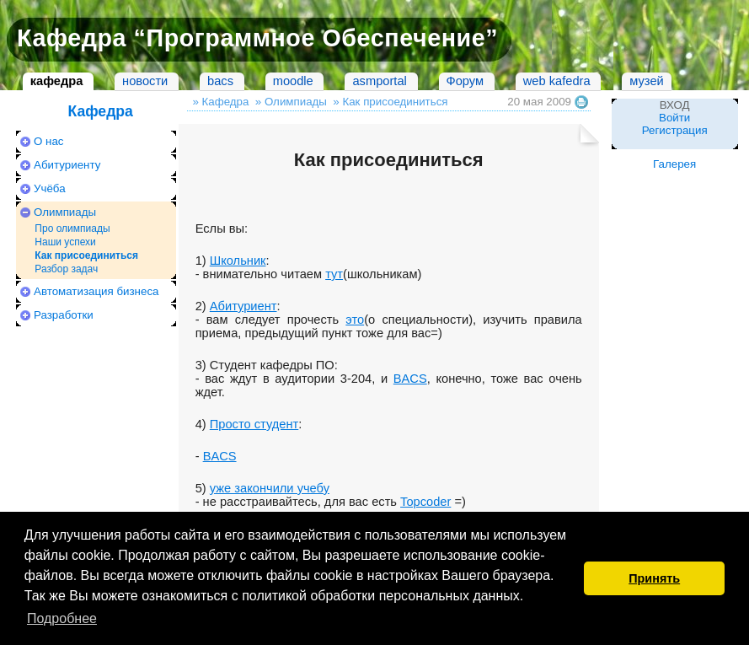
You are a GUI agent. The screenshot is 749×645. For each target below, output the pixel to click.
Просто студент (254, 424)
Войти (674, 117)
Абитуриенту (67, 165)
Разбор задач (66, 269)
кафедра (56, 81)
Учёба (50, 188)
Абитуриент (243, 306)
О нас (49, 141)
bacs (220, 81)
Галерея (674, 164)
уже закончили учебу (269, 488)
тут (334, 274)
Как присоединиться (86, 255)
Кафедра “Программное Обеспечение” (257, 37)
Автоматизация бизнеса (96, 291)
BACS (410, 378)
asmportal (379, 81)
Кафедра (99, 111)
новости (145, 81)
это (354, 319)
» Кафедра (220, 101)
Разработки (64, 315)
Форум (465, 81)
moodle (293, 81)
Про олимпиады (72, 228)
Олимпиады (65, 212)
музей (646, 81)
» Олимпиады (291, 101)
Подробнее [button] (62, 618)
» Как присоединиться (390, 101)
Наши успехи (65, 242)
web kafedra (557, 81)
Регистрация (675, 130)
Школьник (238, 260)
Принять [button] (654, 578)
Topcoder (425, 501)
